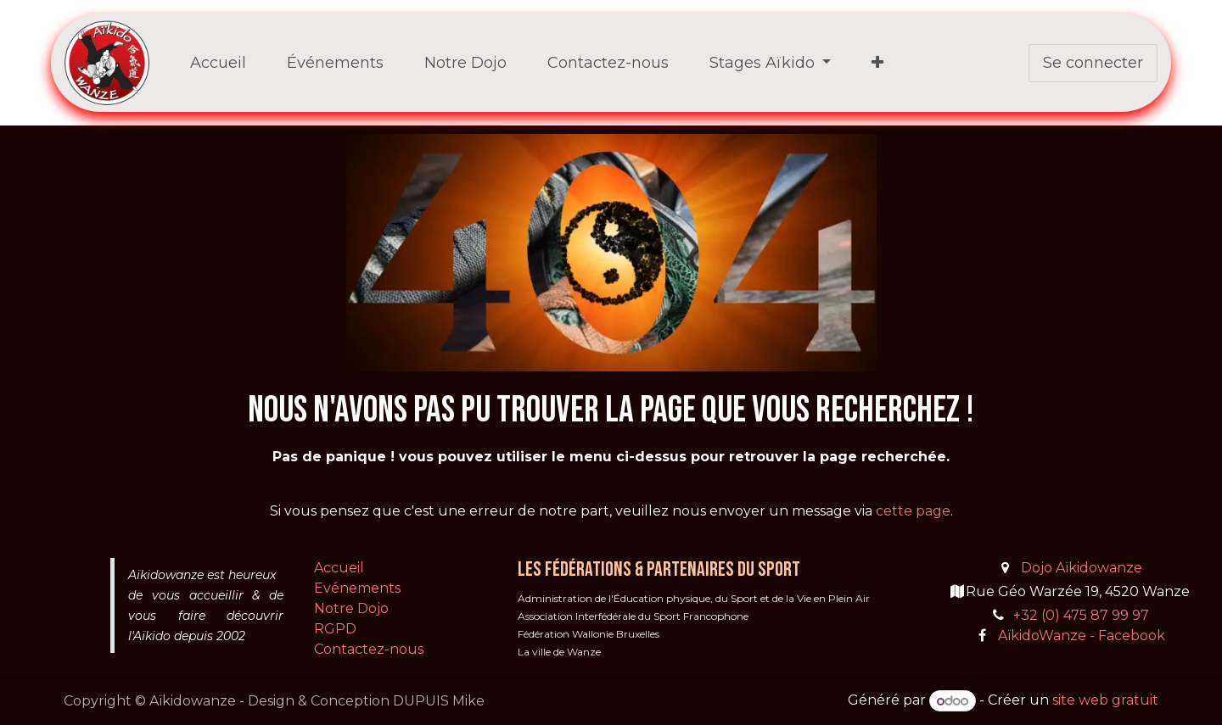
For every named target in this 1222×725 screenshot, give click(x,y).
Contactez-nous (368, 649)
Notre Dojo (351, 608)
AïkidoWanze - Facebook (1081, 635)
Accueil (339, 568)
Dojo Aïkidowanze (1081, 568)
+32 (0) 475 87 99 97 (1081, 615)
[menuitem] (218, 63)
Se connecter (1093, 62)
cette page (913, 511)
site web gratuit (1105, 701)
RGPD (335, 629)
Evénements (357, 588)
